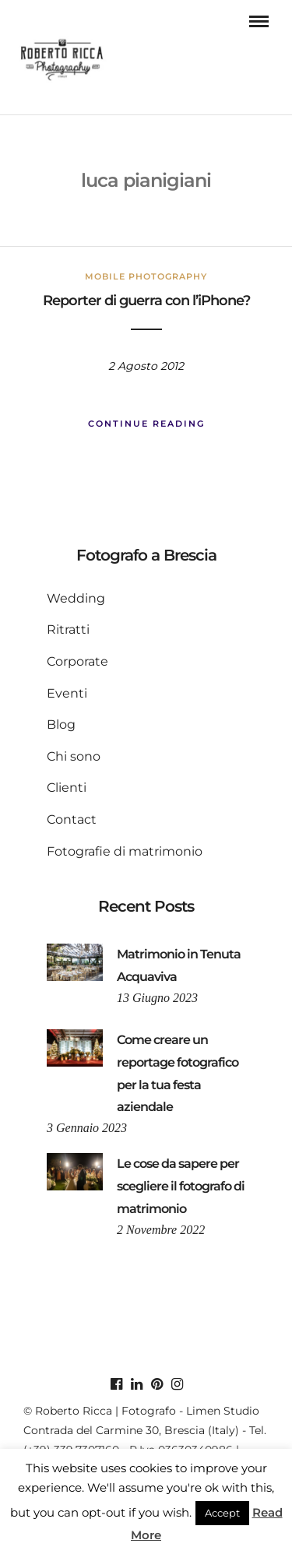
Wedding (76, 598)
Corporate (77, 661)
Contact (72, 819)
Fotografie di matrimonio (124, 851)
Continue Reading (146, 423)
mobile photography (146, 276)
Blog (61, 724)
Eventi (67, 693)
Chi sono (73, 756)
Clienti (66, 787)
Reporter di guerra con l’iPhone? (146, 300)
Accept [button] (222, 1513)
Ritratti (68, 629)
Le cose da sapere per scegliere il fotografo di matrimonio (181, 1186)
